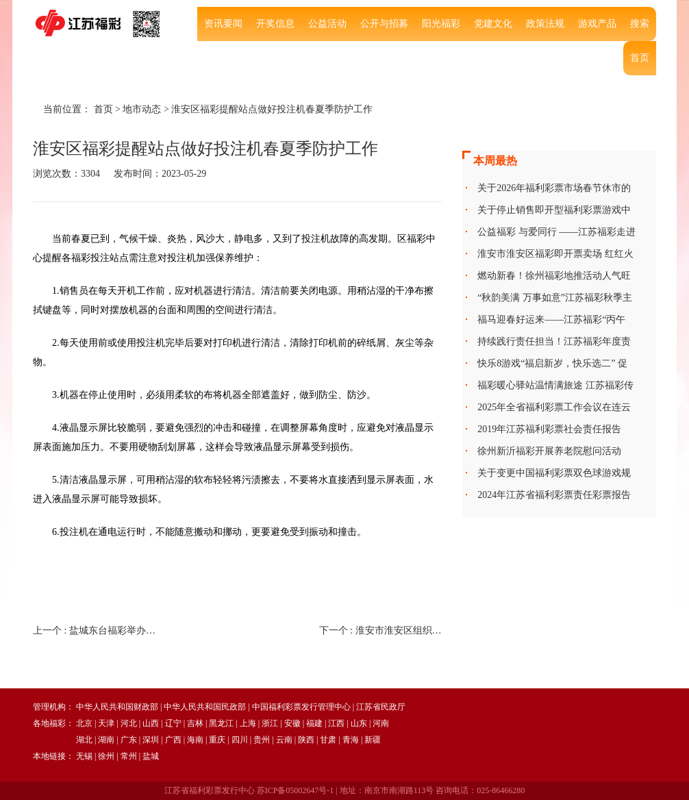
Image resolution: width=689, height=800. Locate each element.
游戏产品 (597, 23)
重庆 (217, 740)
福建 (314, 723)
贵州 (261, 740)
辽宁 (173, 723)
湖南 (106, 740)
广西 (173, 740)
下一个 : (380, 630)
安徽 (292, 723)
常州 (129, 756)
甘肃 (328, 740)
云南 (284, 740)
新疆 (372, 740)
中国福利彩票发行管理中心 (301, 707)
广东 (129, 740)
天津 (106, 723)
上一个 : (94, 630)
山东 (359, 723)
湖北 (84, 740)
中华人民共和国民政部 (205, 707)
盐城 (150, 756)
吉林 (195, 723)
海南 (195, 740)
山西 (150, 723)
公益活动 (327, 23)
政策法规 (545, 23)
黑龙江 (221, 723)
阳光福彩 (441, 23)
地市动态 (142, 109)
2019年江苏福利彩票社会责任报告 (549, 429)
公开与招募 (384, 23)
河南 (381, 723)
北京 (84, 723)
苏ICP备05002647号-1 (295, 790)
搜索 (639, 23)
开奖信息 (275, 23)
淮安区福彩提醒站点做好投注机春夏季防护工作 (272, 109)
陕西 (306, 740)
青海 (350, 740)
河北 (129, 723)
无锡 (84, 756)
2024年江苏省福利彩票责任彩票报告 (554, 495)
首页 (639, 58)
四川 (239, 740)
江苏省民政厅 (380, 707)
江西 (336, 723)
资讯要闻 (223, 23)
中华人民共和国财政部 (117, 707)
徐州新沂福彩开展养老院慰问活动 (549, 451)
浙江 (270, 723)
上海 (248, 723)
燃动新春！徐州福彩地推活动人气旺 (554, 276)
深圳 (150, 740)
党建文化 (493, 23)
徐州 (106, 756)
